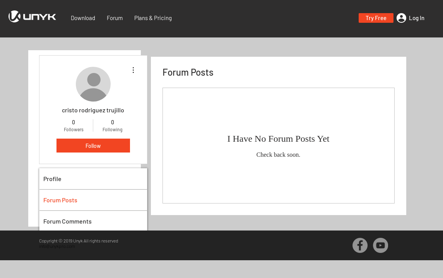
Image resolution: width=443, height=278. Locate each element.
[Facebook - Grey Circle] (360, 245)
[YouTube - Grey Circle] (380, 245)
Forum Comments (67, 221)
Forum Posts (60, 199)
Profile (52, 178)
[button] (376, 18)
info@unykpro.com (57, 246)
